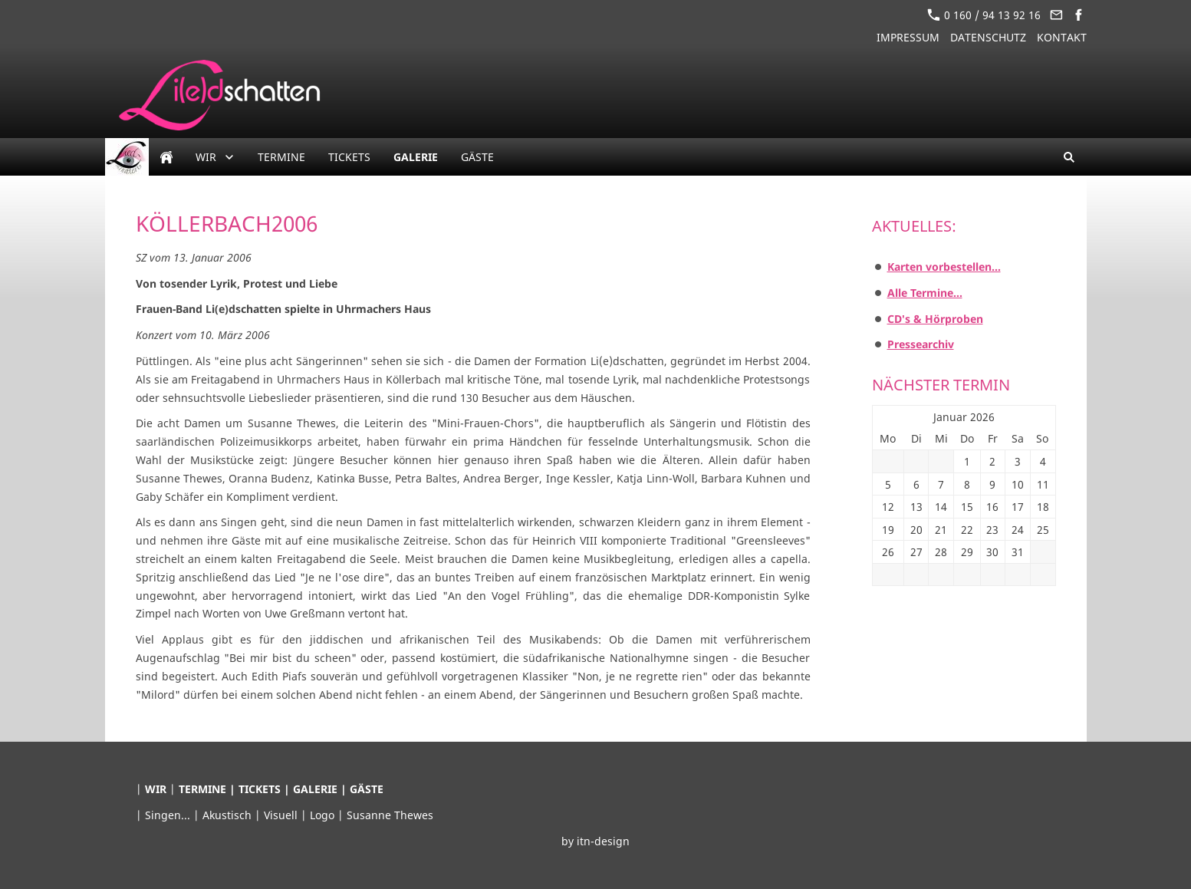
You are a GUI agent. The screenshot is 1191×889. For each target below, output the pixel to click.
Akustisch (228, 815)
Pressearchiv (920, 344)
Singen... (169, 815)
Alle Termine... (924, 292)
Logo (323, 815)
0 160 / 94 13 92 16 (984, 15)
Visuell (282, 815)
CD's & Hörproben (935, 318)
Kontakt (1062, 37)
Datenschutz (988, 37)
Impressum (908, 37)
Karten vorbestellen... (944, 266)
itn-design (603, 841)
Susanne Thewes (390, 815)
